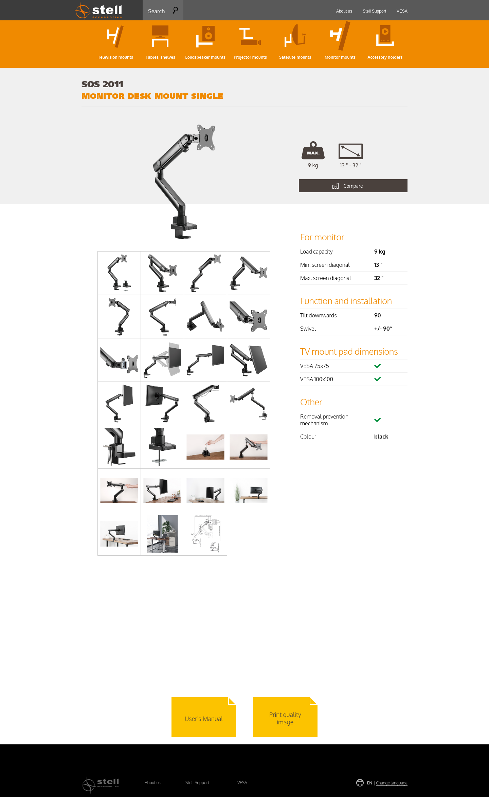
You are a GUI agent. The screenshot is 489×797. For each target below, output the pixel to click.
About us (153, 782)
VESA (242, 782)
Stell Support (197, 782)
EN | (387, 782)
